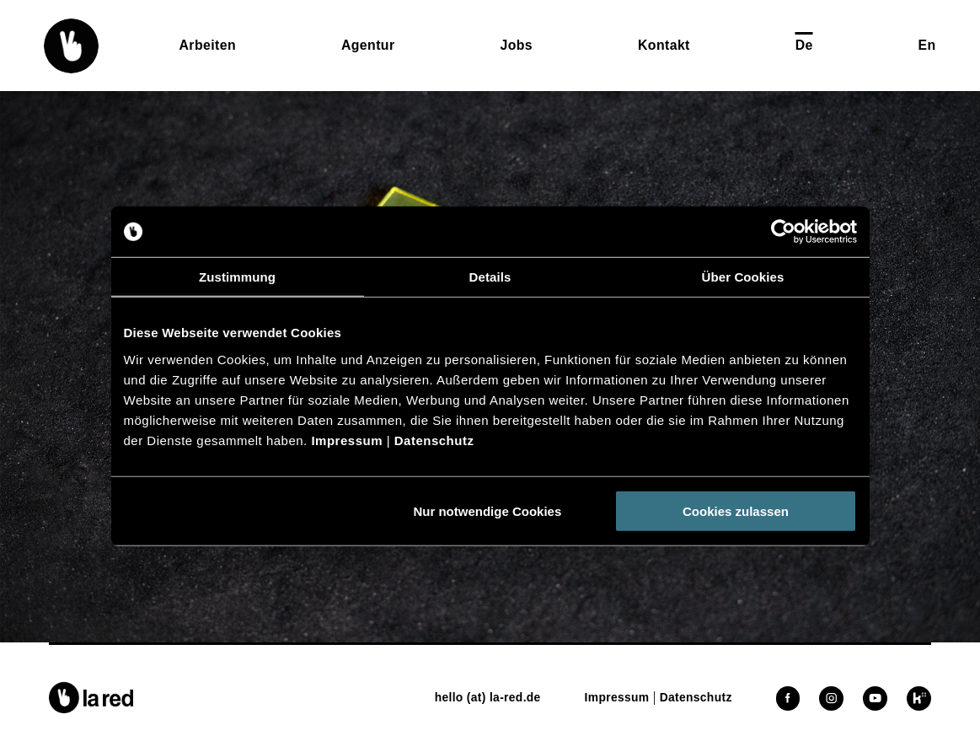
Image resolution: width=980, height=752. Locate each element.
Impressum (347, 439)
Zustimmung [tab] (237, 277)
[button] (71, 46)
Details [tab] (490, 277)
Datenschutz (434, 439)
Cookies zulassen (736, 510)
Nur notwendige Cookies (487, 510)
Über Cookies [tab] (743, 277)
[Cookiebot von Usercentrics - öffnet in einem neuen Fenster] (783, 231)
